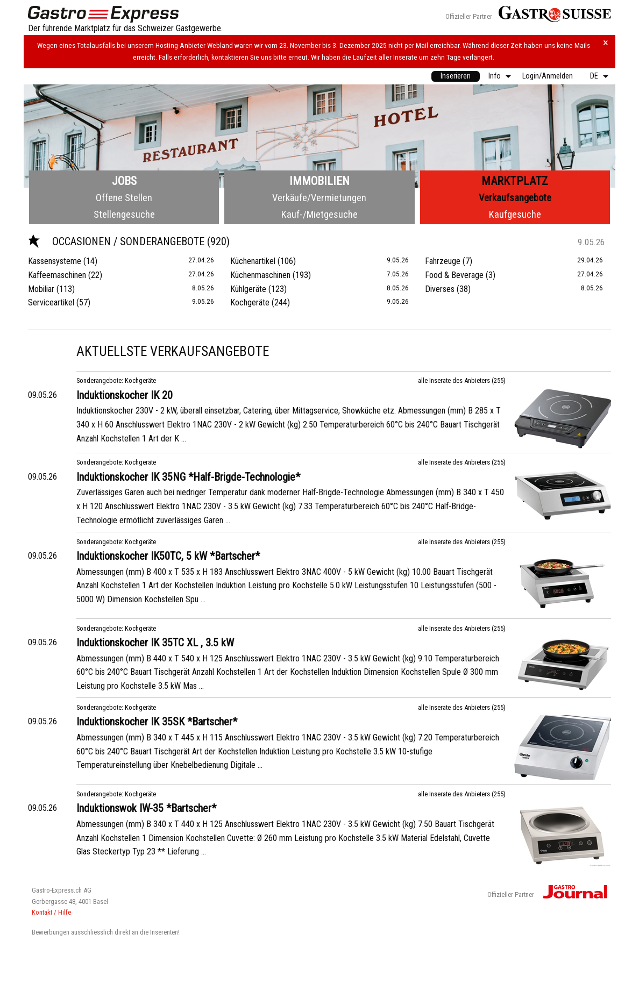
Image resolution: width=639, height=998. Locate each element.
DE (594, 76)
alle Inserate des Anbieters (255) (462, 380)
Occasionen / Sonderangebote (117, 241)
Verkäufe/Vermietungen (319, 197)
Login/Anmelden (547, 76)
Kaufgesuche (515, 214)
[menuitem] (455, 76)
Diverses (440, 289)
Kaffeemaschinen (57, 275)
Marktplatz (514, 181)
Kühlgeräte (248, 289)
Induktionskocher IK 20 (124, 395)
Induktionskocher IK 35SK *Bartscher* (156, 721)
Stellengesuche (124, 214)
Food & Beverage (454, 275)
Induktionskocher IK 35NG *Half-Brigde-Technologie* (188, 477)
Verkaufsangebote (515, 197)
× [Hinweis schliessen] (605, 42)
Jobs (124, 181)
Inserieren (456, 76)
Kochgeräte (249, 302)
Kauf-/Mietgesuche (319, 214)
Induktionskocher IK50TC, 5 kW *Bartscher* (168, 556)
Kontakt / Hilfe (51, 912)
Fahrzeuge (442, 261)
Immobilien (319, 181)
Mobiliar (41, 289)
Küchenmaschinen (260, 275)
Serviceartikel (51, 302)
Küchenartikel (252, 261)
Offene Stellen (124, 197)
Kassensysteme (54, 261)
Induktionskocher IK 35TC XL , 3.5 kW (155, 642)
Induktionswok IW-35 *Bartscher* (146, 808)
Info (494, 76)
